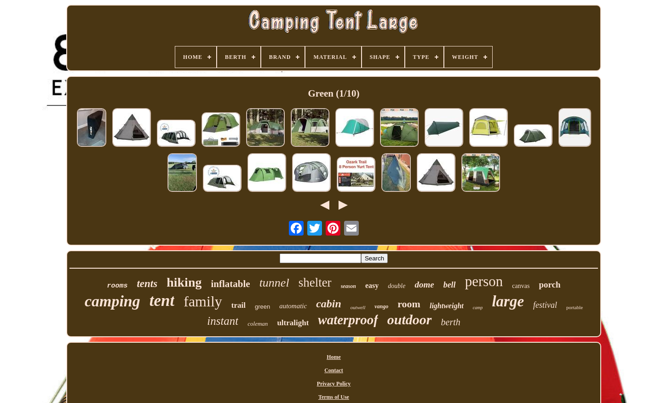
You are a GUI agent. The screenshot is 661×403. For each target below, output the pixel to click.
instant (222, 321)
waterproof (348, 319)
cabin (328, 304)
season (348, 286)
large (508, 301)
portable (574, 307)
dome (424, 284)
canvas (520, 285)
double (396, 285)
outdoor (409, 319)
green (262, 306)
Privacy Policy (334, 383)
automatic (293, 306)
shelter (315, 282)
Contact (333, 370)
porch (549, 284)
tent (161, 301)
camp (478, 307)
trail (238, 305)
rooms (117, 286)
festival (545, 305)
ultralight (293, 322)
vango (381, 306)
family (203, 301)
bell (449, 284)
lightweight (447, 306)
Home (334, 357)
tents (147, 283)
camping (112, 301)
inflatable (230, 283)
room (408, 304)
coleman (257, 323)
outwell (358, 307)
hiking (184, 282)
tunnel (274, 282)
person (484, 281)
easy (372, 285)
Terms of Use (333, 397)
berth (450, 322)
